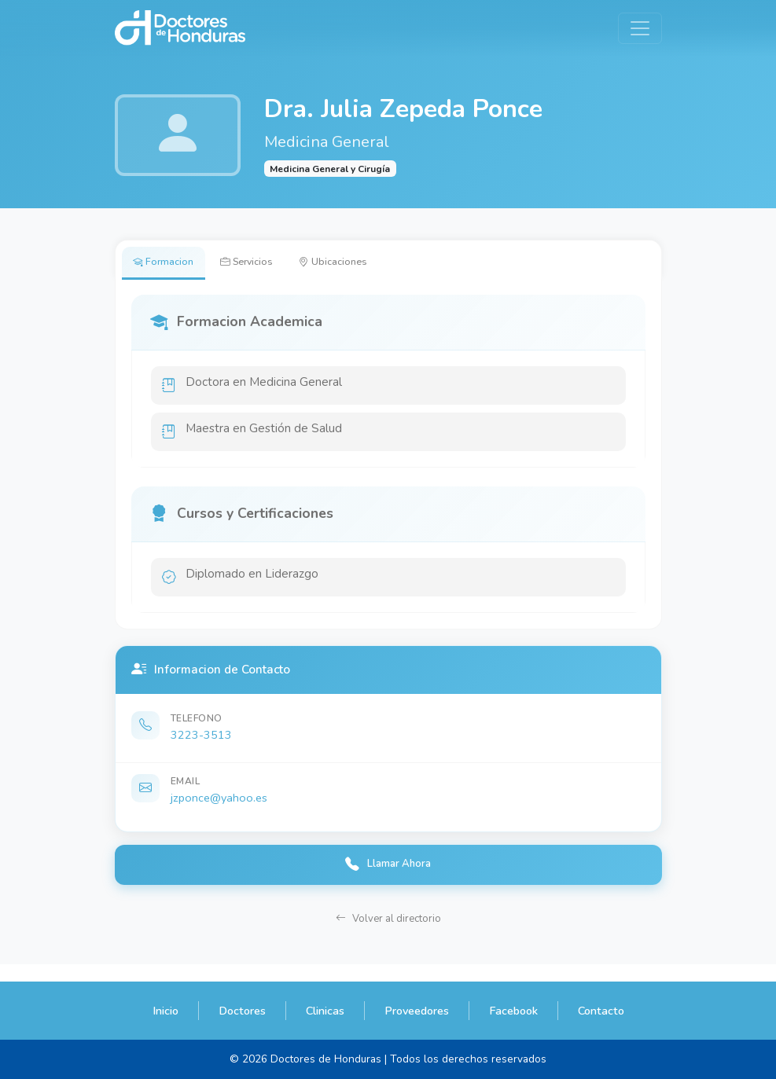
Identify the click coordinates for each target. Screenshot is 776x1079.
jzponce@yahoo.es (219, 810)
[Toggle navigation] (640, 28)
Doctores (242, 1010)
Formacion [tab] (168, 264)
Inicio (165, 1010)
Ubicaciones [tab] (360, 264)
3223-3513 (201, 747)
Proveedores (416, 1010)
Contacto (601, 1010)
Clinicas (325, 1010)
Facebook (513, 1010)
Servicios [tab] (262, 264)
